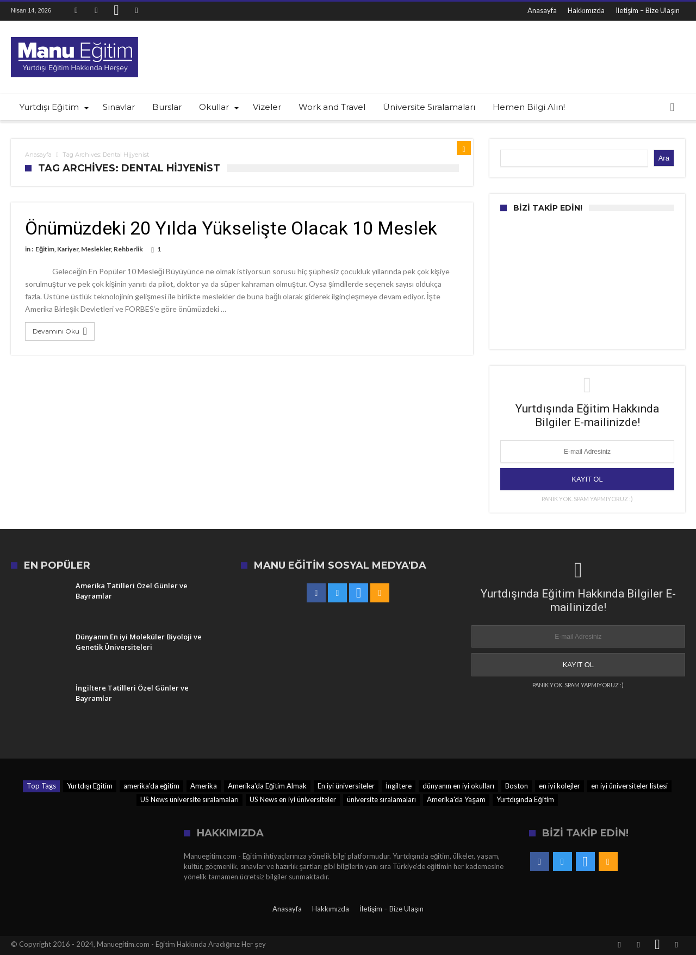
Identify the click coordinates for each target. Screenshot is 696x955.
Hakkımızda (586, 10)
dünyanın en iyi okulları (458, 785)
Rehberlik (128, 249)
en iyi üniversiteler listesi (629, 785)
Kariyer (67, 249)
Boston (516, 785)
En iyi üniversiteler (346, 785)
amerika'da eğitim (151, 785)
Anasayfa (542, 10)
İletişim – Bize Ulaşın (648, 10)
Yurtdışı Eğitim (90, 785)
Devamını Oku (61, 331)
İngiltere (399, 785)
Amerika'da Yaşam (456, 799)
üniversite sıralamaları (381, 799)
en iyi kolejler (559, 785)
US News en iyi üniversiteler (293, 799)
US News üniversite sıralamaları (189, 799)
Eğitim (44, 249)
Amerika (203, 785)
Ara (663, 158)
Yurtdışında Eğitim (525, 799)
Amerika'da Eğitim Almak (267, 785)
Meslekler (96, 249)
